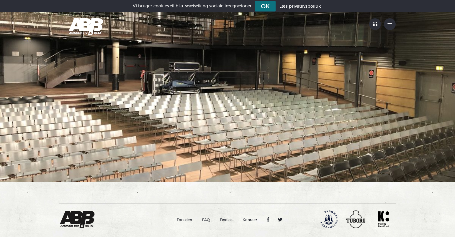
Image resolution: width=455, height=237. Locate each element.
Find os (226, 220)
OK (265, 6)
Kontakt (250, 220)
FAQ (206, 220)
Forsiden (184, 220)
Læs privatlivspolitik (300, 6)
